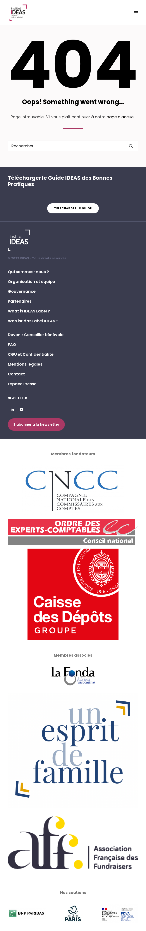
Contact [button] (16, 374)
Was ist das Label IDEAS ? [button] (33, 321)
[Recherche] (73, 146)
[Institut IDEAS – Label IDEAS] (18, 12)
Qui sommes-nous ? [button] (28, 271)
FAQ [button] (12, 344)
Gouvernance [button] (22, 291)
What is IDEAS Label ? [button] (29, 311)
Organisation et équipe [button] (31, 281)
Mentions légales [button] (25, 364)
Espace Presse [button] (22, 384)
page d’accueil (120, 117)
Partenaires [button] (19, 301)
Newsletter (17, 398)
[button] (136, 12)
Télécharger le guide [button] (73, 208)
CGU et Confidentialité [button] (30, 354)
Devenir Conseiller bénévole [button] (36, 334)
